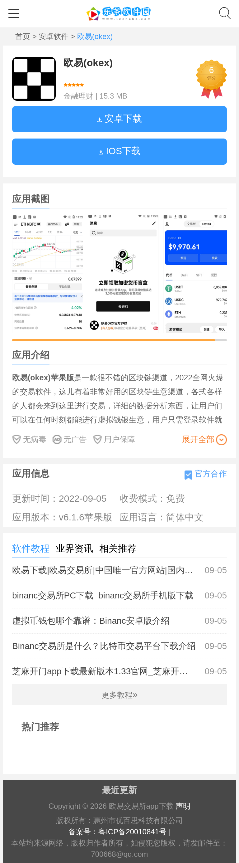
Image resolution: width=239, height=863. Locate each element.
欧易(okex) (88, 62)
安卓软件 (55, 36)
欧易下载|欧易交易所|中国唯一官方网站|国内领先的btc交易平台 (119, 570)
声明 (183, 806)
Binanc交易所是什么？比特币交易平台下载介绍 (119, 646)
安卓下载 (119, 118)
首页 (23, 36)
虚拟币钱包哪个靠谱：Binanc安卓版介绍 (119, 621)
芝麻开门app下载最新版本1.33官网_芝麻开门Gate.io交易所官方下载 (119, 671)
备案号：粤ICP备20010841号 (117, 831)
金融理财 (78, 96)
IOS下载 (119, 151)
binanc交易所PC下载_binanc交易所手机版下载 (119, 595)
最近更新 (119, 790)
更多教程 (119, 694)
